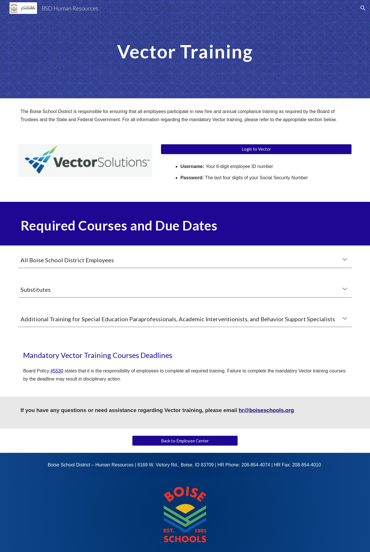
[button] (363, 8)
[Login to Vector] (256, 149)
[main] (185, 49)
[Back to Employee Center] (184, 440)
